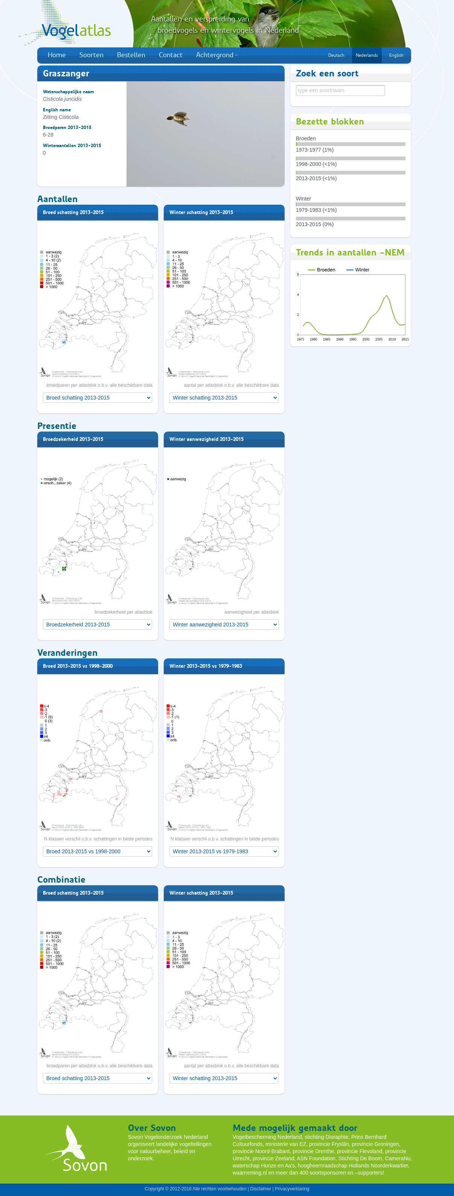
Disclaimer (260, 1188)
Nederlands (367, 55)
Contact (171, 54)
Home (57, 54)
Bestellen (131, 54)
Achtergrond (217, 54)
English (396, 55)
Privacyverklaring (292, 1188)
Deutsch (336, 55)
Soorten (91, 54)
